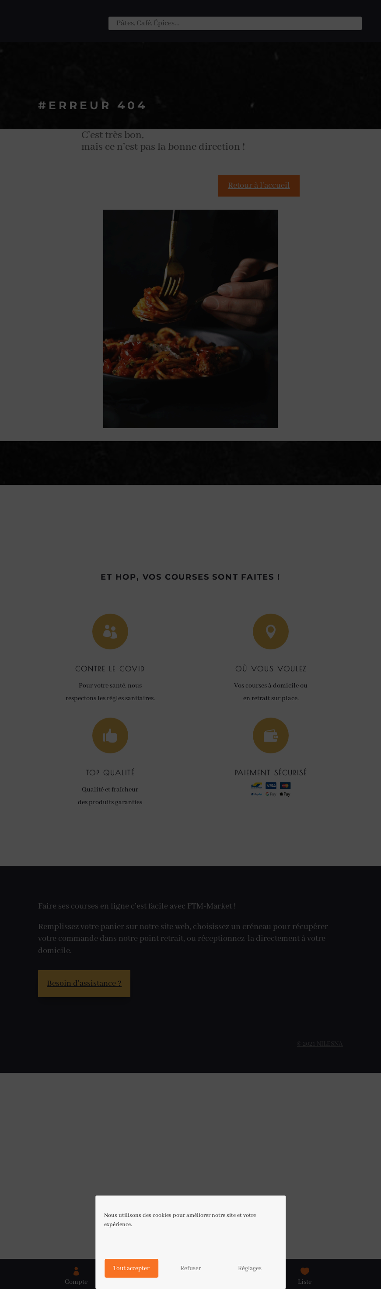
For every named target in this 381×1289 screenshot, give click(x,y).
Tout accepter (131, 1268)
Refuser (190, 1268)
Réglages (250, 1268)
